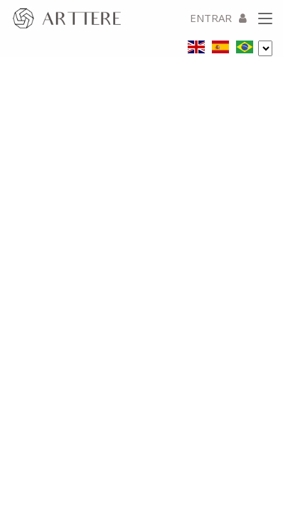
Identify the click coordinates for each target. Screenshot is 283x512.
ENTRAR (218, 18)
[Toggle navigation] (265, 19)
